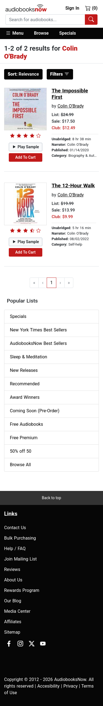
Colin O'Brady (70, 106)
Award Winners (25, 397)
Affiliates (12, 621)
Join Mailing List (20, 559)
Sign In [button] (72, 8)
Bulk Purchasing (20, 538)
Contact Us (15, 527)
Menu (14, 33)
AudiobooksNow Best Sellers (38, 343)
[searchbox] (45, 19)
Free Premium (23, 437)
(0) (91, 8)
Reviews (12, 569)
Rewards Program (21, 590)
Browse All (20, 464)
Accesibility (48, 686)
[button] (17, 33)
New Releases (24, 370)
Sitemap (12, 632)
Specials (67, 33)
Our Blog (12, 600)
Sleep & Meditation (28, 356)
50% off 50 (20, 451)
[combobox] (51, 19)
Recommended (25, 383)
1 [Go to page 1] (51, 282)
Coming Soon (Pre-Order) (34, 410)
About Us (13, 580)
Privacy (70, 686)
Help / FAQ (15, 548)
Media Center (17, 611)
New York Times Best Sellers (38, 330)
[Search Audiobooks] (91, 19)
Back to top (51, 498)
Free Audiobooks (26, 424)
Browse (41, 33)
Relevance (23, 74)
